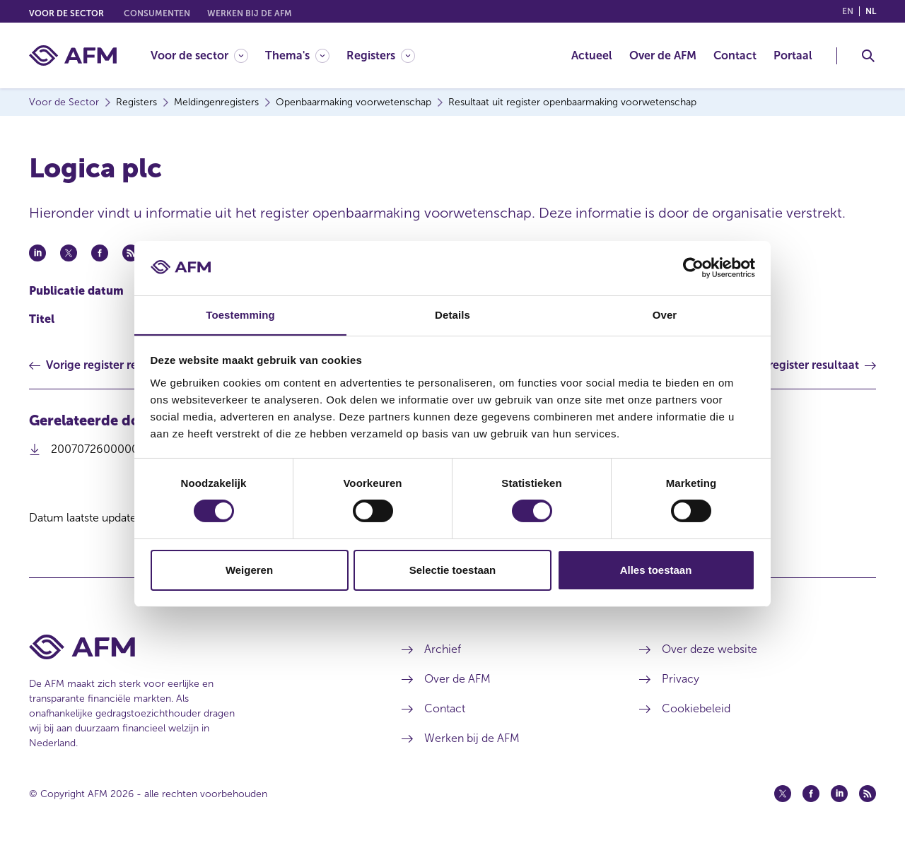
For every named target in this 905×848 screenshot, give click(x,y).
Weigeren (249, 570)
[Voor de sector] (199, 55)
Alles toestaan (656, 570)
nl (870, 11)
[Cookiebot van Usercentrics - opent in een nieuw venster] (693, 267)
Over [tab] (665, 314)
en (847, 11)
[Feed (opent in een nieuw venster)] (867, 793)
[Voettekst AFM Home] (194, 647)
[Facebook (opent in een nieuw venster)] (810, 793)
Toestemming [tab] (240, 314)
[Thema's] (297, 55)
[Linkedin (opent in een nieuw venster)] (839, 793)
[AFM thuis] (73, 55)
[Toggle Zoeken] (868, 55)
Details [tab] (452, 314)
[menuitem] (208, 55)
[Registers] (380, 55)
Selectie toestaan (452, 570)
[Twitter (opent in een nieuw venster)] (782, 793)
